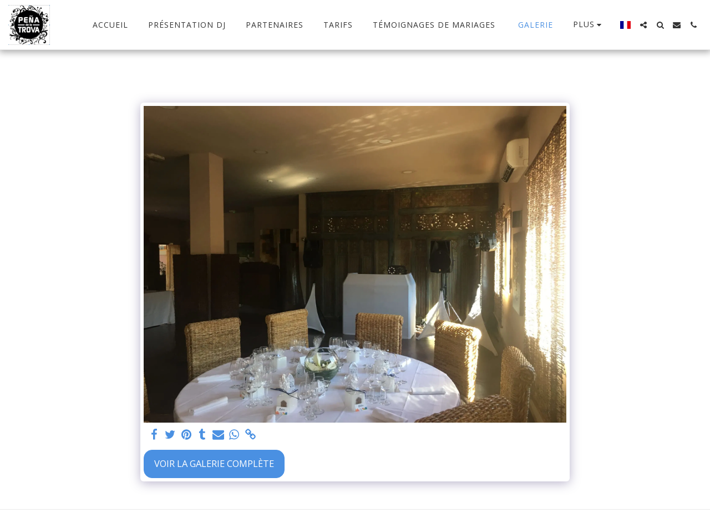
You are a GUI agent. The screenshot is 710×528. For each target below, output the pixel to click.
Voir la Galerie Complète (214, 463)
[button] (643, 25)
